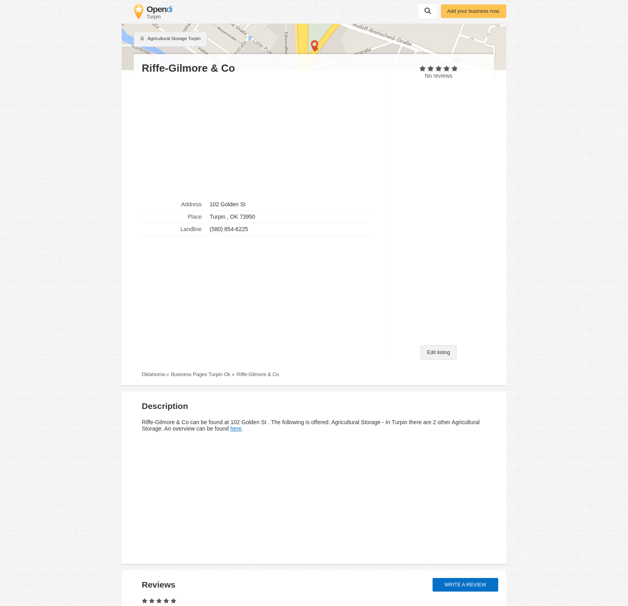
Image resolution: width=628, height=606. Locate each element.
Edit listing (438, 352)
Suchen (428, 11)
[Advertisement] (262, 137)
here (236, 428)
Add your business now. (473, 11)
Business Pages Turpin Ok (200, 374)
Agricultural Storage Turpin (170, 39)
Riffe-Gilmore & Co (258, 374)
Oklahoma (153, 374)
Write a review (465, 585)
